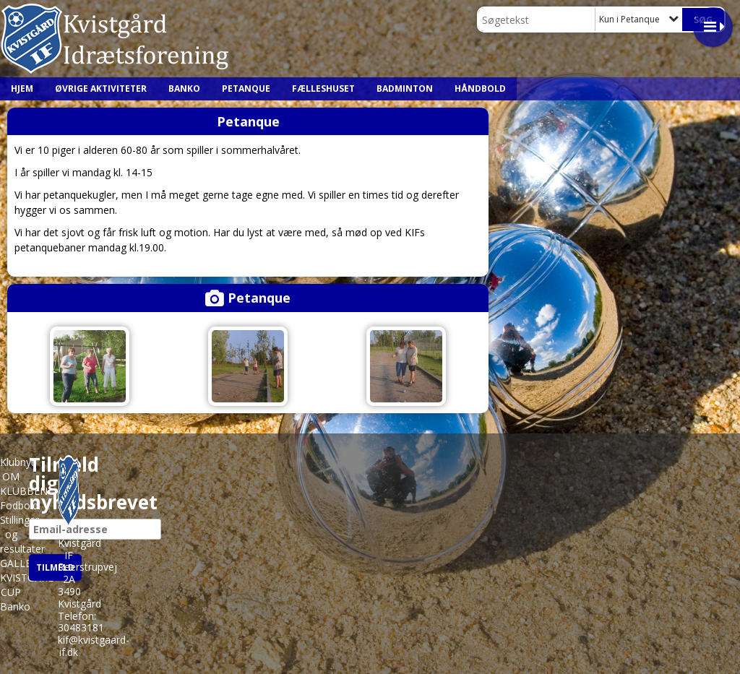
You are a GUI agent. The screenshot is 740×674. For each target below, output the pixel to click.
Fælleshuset (323, 88)
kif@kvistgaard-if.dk (93, 646)
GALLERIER (26, 563)
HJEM (22, 88)
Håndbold (480, 88)
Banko (184, 88)
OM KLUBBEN (24, 484)
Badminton (405, 88)
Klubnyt (17, 462)
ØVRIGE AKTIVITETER (101, 88)
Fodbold (19, 505)
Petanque (246, 88)
